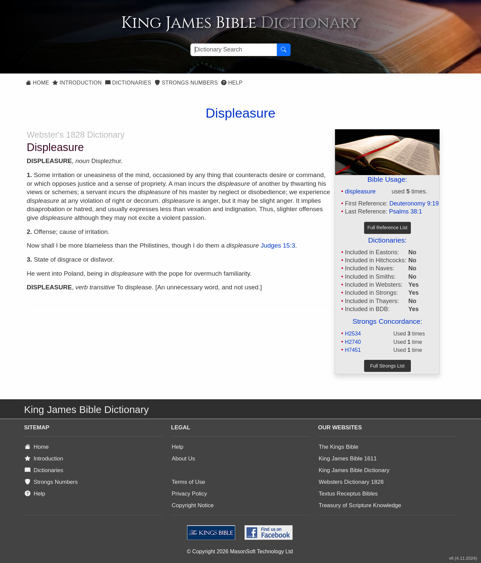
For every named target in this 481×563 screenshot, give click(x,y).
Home (37, 83)
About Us (183, 458)
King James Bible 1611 (348, 458)
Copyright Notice (193, 505)
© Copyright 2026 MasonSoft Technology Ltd (240, 551)
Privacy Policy (189, 493)
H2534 (353, 333)
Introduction (77, 83)
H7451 (353, 350)
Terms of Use (188, 482)
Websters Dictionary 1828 (351, 482)
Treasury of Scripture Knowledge (360, 505)
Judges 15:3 (278, 245)
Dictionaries (128, 83)
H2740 (353, 342)
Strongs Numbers (186, 83)
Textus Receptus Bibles (348, 493)
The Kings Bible (338, 447)
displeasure (360, 191)
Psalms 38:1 (405, 211)
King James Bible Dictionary (354, 470)
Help (232, 83)
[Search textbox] (233, 49)
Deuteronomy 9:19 (414, 203)
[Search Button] (284, 49)
